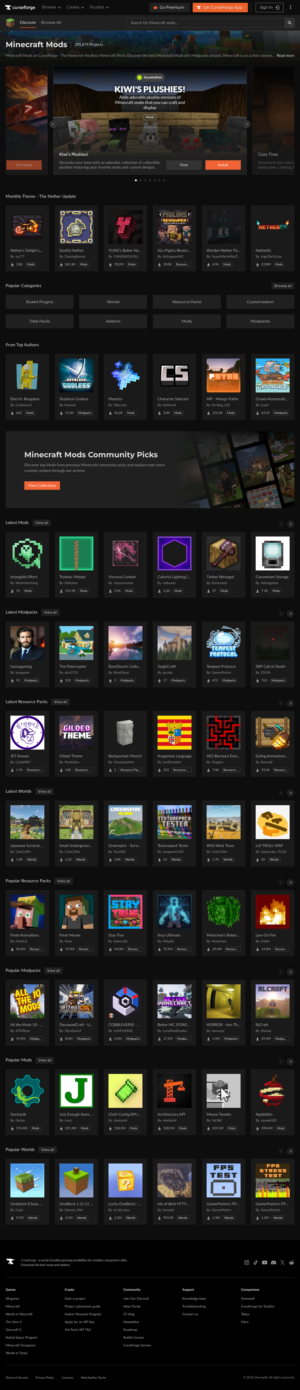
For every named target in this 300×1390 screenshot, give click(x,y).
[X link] (282, 1262)
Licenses (67, 1377)
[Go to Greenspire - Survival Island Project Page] (125, 833)
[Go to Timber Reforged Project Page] (223, 565)
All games (12, 1298)
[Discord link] (273, 1262)
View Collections (42, 485)
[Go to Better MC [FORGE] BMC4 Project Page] (174, 1013)
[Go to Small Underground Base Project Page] (76, 833)
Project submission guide (82, 1306)
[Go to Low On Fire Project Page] (272, 923)
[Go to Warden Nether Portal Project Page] (223, 238)
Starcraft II (13, 1330)
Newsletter (131, 1322)
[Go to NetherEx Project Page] (272, 238)
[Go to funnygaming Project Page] (27, 654)
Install (223, 165)
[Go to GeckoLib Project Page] (27, 1102)
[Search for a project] (206, 23)
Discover (28, 22)
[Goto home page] (20, 7)
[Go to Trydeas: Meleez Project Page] (76, 565)
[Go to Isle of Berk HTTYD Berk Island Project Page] (174, 1192)
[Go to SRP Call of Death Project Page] (272, 654)
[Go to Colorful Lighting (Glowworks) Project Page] (174, 565)
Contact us (190, 1314)
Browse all (283, 286)
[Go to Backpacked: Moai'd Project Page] (125, 744)
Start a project (75, 1298)
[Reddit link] (291, 1262)
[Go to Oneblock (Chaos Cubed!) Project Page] (27, 1192)
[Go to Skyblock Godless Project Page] (76, 387)
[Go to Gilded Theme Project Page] (76, 744)
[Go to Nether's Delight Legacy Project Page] (27, 238)
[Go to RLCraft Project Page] (272, 1013)
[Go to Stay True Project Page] (125, 923)
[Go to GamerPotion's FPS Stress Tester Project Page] (272, 1192)
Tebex (245, 1314)
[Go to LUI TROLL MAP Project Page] (272, 833)
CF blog (128, 1314)
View (184, 165)
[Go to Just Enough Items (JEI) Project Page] (76, 1102)
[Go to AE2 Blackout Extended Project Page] (223, 744)
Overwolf (247, 1298)
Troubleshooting (194, 1306)
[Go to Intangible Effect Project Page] (27, 565)
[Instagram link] (247, 1262)
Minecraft (13, 1306)
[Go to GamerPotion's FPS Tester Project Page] (223, 1192)
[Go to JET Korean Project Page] (27, 744)
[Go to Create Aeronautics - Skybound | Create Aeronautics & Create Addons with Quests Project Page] (272, 387)
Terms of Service (17, 1377)
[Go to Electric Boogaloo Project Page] (27, 387)
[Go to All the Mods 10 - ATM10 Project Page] (27, 1013)
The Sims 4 (14, 1322)
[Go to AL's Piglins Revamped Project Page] (174, 238)
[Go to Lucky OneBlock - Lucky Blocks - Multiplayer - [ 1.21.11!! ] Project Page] (125, 1192)
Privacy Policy (45, 1377)
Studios (100, 7)
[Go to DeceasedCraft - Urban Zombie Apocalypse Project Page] (76, 1013)
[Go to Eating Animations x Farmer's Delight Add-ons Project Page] (272, 744)
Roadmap (130, 1330)
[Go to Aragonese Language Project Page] (174, 744)
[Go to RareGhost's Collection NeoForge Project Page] (125, 654)
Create (76, 7)
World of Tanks (17, 1353)
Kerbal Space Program (22, 1337)
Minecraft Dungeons (21, 1345)
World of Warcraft (19, 1314)
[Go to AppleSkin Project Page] (272, 1102)
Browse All (51, 22)
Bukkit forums (133, 1337)
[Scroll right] (290, 524)
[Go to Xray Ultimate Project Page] (174, 923)
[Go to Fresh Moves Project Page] (76, 923)
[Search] (290, 23)
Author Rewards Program (83, 1314)
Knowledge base (194, 1298)
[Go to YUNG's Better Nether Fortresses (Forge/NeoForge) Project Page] (125, 238)
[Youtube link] (264, 1262)
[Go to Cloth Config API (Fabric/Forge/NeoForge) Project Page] (125, 1102)
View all (41, 523)
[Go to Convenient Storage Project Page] (272, 565)
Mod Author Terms (93, 1377)
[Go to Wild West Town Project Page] (223, 833)
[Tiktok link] (255, 1262)
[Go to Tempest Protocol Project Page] (223, 654)
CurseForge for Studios (257, 1306)
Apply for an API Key (80, 1322)
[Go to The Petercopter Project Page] (76, 654)
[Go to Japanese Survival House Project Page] (27, 833)
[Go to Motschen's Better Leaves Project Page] (223, 923)
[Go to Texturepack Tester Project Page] (174, 833)
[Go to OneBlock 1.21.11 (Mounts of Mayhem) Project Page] (76, 1192)
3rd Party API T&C (78, 1330)
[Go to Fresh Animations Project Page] (27, 923)
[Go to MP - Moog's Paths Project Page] (223, 387)
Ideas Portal (131, 1306)
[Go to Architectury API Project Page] (174, 1102)
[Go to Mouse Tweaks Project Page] (223, 1102)
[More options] (290, 7)
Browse (52, 7)
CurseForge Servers (137, 1345)
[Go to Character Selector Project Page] (174, 387)
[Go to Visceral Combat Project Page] (125, 565)
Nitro (245, 1322)
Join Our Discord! (136, 1298)
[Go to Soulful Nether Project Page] (76, 238)
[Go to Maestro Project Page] (125, 387)
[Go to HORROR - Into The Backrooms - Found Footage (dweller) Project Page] (223, 1013)
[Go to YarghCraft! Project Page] (174, 654)
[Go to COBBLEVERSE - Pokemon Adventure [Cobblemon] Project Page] (125, 1013)
